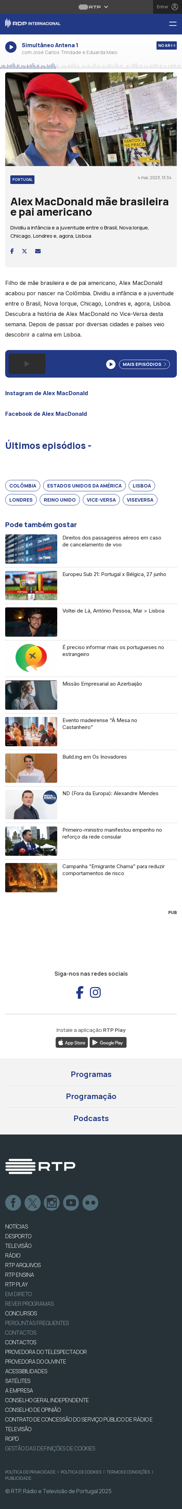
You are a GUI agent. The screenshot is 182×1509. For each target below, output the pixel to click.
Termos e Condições (128, 1472)
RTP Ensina (19, 1275)
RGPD (12, 1439)
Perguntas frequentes (37, 1323)
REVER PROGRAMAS (29, 1303)
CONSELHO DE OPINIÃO (33, 1410)
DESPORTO (18, 1236)
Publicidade (18, 1478)
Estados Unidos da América (84, 485)
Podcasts (91, 1118)
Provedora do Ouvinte (35, 1361)
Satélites (17, 1381)
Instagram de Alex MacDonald (46, 393)
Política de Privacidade (30, 1472)
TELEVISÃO (18, 1246)
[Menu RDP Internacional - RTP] (175, 24)
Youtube (71, 1203)
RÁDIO (12, 1255)
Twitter (32, 1203)
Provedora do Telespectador (46, 1352)
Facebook (13, 1203)
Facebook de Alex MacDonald (46, 413)
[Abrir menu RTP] (91, 7)
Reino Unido (60, 499)
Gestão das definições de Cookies (50, 1448)
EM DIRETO (18, 1294)
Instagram (52, 1203)
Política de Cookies (81, 1472)
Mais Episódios (144, 364)
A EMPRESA (19, 1390)
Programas (91, 1074)
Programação (91, 1096)
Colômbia (22, 485)
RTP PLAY (16, 1284)
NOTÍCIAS (16, 1226)
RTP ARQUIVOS (23, 1265)
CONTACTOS (20, 1342)
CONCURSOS (21, 1313)
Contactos (20, 1332)
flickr (90, 1203)
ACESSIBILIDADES (26, 1371)
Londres (21, 499)
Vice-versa (101, 499)
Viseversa (140, 499)
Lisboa (142, 485)
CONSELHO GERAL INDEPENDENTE (47, 1400)
